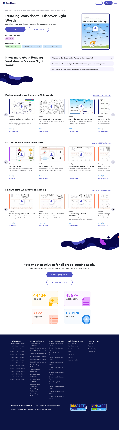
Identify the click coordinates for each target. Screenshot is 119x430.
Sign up (108, 3)
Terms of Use (16, 405)
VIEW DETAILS (13, 131)
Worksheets (18, 10)
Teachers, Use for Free (59, 282)
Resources (8, 10)
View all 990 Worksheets (102, 96)
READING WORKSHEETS (32, 46)
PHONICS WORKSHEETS (52, 46)
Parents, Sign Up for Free (59, 274)
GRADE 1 (9, 39)
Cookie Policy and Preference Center (46, 405)
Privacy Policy (26, 405)
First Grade (31, 10)
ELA (24, 10)
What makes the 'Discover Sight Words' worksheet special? (82, 58)
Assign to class (39, 29)
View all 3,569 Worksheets (101, 190)
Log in (99, 3)
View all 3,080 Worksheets (101, 143)
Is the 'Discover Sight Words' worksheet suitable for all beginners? (82, 69)
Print (15, 29)
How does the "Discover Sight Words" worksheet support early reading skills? (82, 64)
